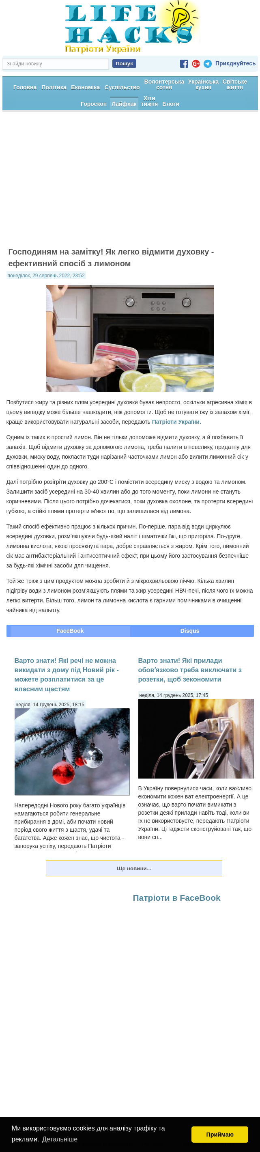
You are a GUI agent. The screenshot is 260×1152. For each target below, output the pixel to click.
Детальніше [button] (59, 1139)
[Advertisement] (130, 183)
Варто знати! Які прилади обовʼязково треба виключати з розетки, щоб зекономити (190, 670)
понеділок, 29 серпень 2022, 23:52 (46, 275)
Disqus (190, 631)
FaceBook (70, 631)
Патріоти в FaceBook (177, 897)
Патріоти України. (176, 422)
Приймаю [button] (220, 1134)
